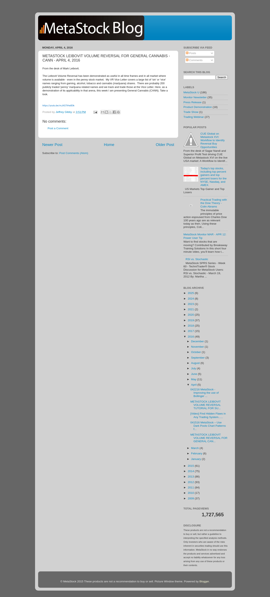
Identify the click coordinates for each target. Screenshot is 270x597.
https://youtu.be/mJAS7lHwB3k (58, 105)
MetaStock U (191, 92)
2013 (191, 476)
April (194, 384)
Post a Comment (58, 128)
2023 (191, 304)
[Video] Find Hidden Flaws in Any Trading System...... (208, 415)
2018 (191, 325)
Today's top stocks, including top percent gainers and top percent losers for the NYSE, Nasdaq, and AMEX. (213, 177)
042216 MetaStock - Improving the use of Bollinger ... (204, 393)
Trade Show (190, 112)
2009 (191, 498)
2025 (191, 293)
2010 (191, 492)
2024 (191, 298)
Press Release (192, 102)
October (196, 352)
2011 (191, 487)
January (196, 459)
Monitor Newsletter (195, 97)
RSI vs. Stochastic (196, 259)
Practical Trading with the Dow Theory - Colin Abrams (213, 203)
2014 (191, 471)
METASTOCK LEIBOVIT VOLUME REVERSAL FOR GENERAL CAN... (209, 438)
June (194, 373)
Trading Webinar (193, 116)
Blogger (204, 581)
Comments (194, 60)
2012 (191, 482)
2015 (191, 465)
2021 (191, 309)
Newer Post (52, 144)
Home (109, 144)
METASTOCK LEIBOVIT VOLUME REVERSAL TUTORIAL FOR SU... (205, 405)
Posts (191, 53)
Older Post (165, 144)
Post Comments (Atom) (73, 153)
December (198, 341)
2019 (191, 320)
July (194, 368)
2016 (191, 336)
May (194, 379)
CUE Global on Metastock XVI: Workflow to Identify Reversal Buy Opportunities (212, 140)
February (197, 453)
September (198, 357)
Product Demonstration (197, 107)
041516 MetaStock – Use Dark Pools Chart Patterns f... (208, 426)
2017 (191, 331)
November (198, 346)
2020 (191, 314)
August (196, 363)
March (195, 448)
